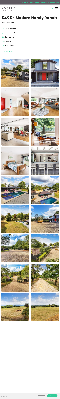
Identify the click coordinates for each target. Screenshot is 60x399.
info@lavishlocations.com (50, 2)
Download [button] (6, 41)
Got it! (52, 396)
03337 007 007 (35, 2)
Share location (8, 37)
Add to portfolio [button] (9, 33)
